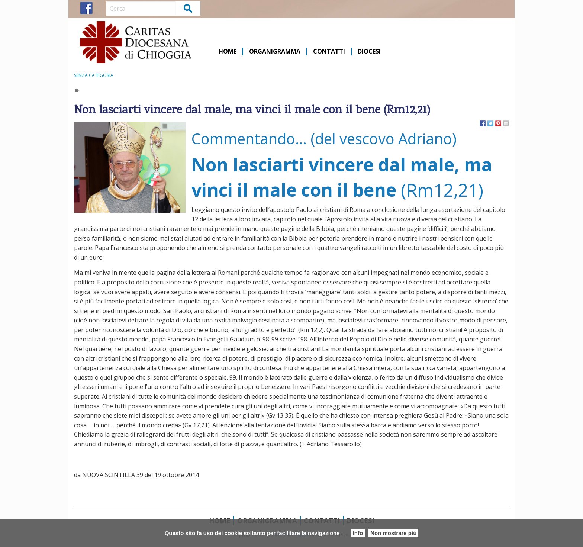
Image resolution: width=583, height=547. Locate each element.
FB (86, 8)
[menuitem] (228, 51)
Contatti (329, 51)
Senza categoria (93, 75)
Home (227, 51)
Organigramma (274, 51)
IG (100, 8)
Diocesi (369, 51)
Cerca (188, 8)
